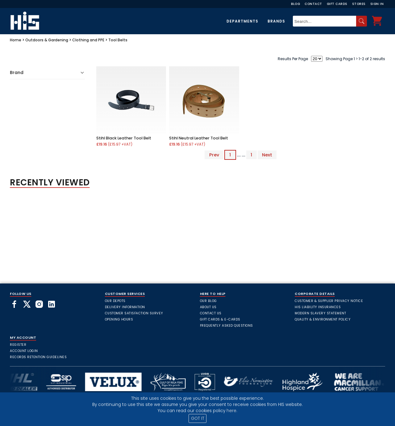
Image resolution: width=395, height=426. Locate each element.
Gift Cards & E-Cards (220, 319)
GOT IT (197, 418)
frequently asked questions (226, 325)
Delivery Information (125, 307)
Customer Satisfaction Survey (134, 313)
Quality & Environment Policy (323, 319)
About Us (208, 307)
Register (18, 344)
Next (267, 155)
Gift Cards (337, 4)
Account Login (24, 351)
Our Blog (208, 301)
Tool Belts (117, 40)
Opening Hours (119, 319)
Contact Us (211, 313)
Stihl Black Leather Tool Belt (123, 138)
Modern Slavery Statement (320, 313)
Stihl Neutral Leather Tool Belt (198, 138)
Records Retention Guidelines (38, 357)
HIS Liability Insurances (318, 307)
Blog (295, 4)
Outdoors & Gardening (46, 40)
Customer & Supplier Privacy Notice (329, 301)
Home (15, 40)
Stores (359, 4)
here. (232, 411)
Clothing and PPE (88, 40)
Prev (214, 155)
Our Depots (115, 301)
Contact (313, 4)
